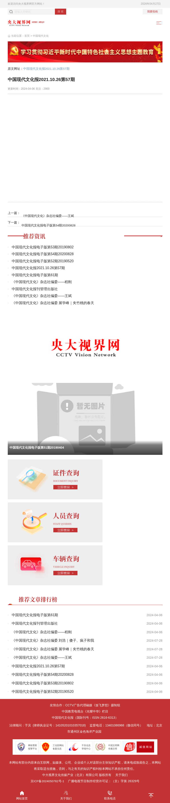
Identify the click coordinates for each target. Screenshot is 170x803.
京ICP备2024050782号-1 (47, 780)
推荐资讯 (34, 234)
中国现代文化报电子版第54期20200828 (49, 222)
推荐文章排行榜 (39, 598)
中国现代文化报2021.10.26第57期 (46, 69)
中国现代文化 (41, 36)
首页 (27, 36)
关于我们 (121, 773)
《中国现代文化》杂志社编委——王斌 (48, 213)
